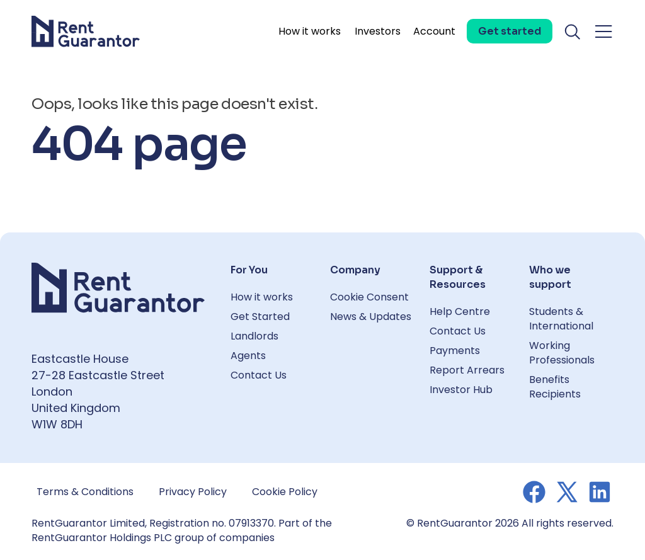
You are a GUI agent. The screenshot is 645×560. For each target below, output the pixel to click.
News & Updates (370, 316)
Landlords (254, 336)
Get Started (260, 316)
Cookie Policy (284, 491)
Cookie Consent (369, 297)
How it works (309, 31)
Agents (248, 355)
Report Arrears (467, 370)
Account (434, 31)
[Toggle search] (572, 31)
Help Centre (460, 311)
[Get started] (509, 31)
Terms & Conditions (85, 491)
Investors (378, 31)
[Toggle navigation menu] (603, 31)
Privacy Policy (193, 491)
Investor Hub (461, 389)
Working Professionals (562, 352)
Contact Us (259, 375)
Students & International (561, 318)
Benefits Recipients (555, 386)
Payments (455, 350)
